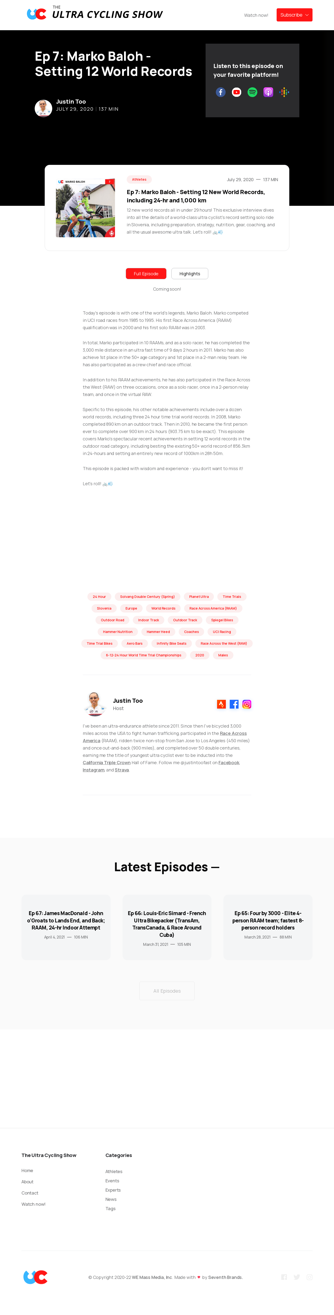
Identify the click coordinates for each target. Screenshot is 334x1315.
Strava (122, 770)
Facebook (229, 762)
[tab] (146, 273)
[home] (94, 15)
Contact (29, 1193)
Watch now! (256, 15)
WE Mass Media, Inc (152, 1277)
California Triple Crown (107, 762)
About (27, 1181)
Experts (113, 1190)
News (110, 1199)
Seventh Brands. (225, 1277)
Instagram (93, 770)
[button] (295, 14)
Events (112, 1181)
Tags (110, 1208)
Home (27, 1170)
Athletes (114, 1171)
